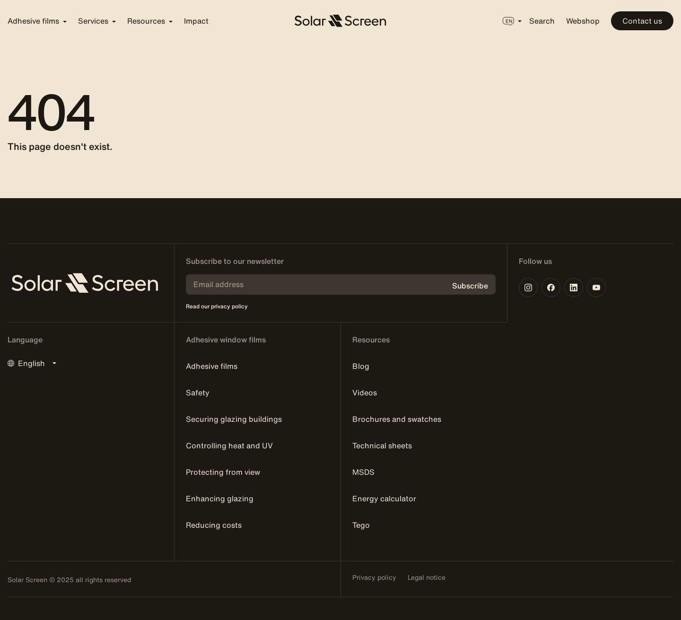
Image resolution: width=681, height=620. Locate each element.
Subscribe (470, 285)
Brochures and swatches (396, 419)
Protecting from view (223, 472)
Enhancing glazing (219, 498)
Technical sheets (382, 445)
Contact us (642, 21)
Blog (360, 366)
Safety (198, 392)
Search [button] (542, 21)
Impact (196, 21)
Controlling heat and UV (229, 445)
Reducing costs (214, 525)
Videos (364, 392)
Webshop (583, 21)
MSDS (363, 472)
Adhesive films (211, 366)
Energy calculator (384, 498)
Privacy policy (374, 577)
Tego (361, 525)
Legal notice (426, 577)
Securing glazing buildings (234, 419)
